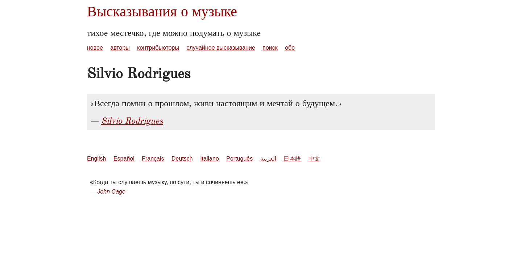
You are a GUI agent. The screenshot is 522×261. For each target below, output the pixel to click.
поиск (270, 48)
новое (95, 48)
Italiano (209, 159)
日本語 (292, 159)
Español (123, 159)
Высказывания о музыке (162, 11)
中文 (314, 159)
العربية (268, 159)
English (96, 159)
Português (239, 159)
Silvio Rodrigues (132, 120)
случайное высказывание (220, 48)
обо (290, 48)
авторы (120, 48)
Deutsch (182, 159)
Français (153, 159)
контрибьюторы (158, 48)
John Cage (111, 191)
